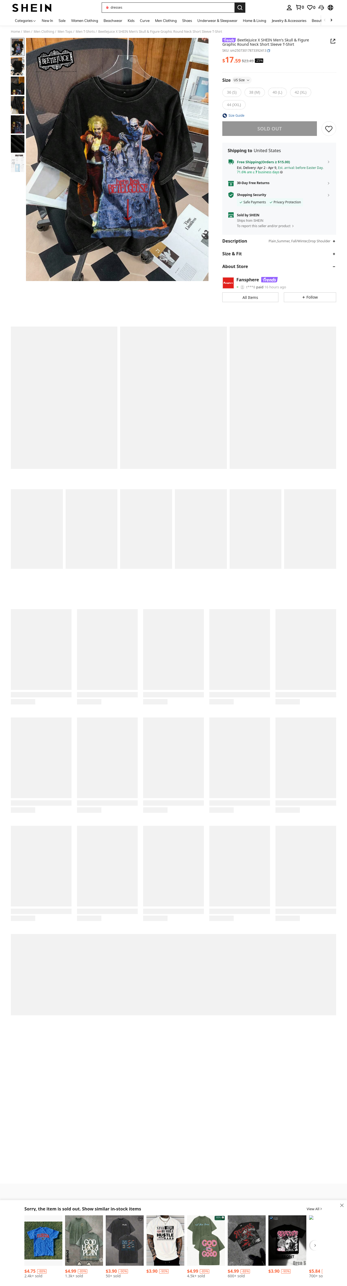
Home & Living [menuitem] (254, 20)
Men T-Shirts (85, 32)
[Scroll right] (331, 20)
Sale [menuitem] (62, 20)
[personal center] (289, 7)
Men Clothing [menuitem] (166, 20)
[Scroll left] (325, 20)
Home (15, 32)
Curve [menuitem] (145, 20)
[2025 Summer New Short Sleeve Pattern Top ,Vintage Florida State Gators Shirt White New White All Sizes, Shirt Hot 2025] (43, 1240)
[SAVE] (329, 128)
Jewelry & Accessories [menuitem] (289, 20)
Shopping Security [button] (251, 195)
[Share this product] (333, 41)
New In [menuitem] (47, 20)
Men (27, 32)
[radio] (231, 92)
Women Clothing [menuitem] (84, 20)
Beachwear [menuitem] (113, 20)
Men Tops (64, 32)
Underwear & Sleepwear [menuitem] (217, 20)
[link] (299, 7)
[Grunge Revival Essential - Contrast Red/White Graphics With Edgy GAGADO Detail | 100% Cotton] (247, 1240)
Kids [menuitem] (131, 20)
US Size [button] (242, 80)
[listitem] (43, 1247)
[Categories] (25, 20)
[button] (168, 7)
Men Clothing (44, 32)
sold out (269, 128)
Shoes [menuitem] (187, 20)
